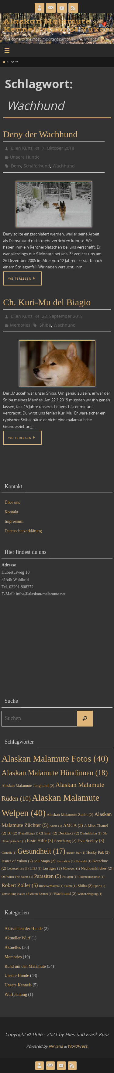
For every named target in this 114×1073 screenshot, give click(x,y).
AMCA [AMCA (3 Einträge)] (73, 825)
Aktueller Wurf (17, 938)
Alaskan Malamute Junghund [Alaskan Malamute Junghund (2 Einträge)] (28, 785)
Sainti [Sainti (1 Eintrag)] (70, 886)
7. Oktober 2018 (58, 148)
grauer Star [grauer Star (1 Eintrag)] (75, 852)
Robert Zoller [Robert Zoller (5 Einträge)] (20, 885)
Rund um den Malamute (25, 966)
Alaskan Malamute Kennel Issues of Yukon (57, 25)
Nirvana (56, 1046)
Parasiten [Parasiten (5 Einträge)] (47, 876)
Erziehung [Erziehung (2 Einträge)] (65, 840)
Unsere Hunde (25, 157)
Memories (20, 325)
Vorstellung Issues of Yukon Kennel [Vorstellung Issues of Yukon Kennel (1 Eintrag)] (27, 893)
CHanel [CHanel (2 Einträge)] (48, 833)
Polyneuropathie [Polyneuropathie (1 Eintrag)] (91, 876)
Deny (16, 166)
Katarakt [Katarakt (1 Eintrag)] (84, 861)
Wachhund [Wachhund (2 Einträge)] (65, 893)
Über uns (12, 502)
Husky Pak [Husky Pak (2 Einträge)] (97, 852)
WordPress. (77, 1046)
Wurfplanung (16, 994)
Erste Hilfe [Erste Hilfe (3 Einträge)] (40, 840)
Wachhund (64, 166)
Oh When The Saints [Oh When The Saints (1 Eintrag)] (17, 876)
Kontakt (11, 512)
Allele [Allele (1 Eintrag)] (56, 825)
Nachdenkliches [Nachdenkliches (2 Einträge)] (96, 868)
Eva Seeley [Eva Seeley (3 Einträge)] (91, 840)
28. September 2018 (62, 316)
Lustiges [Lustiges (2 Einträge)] (52, 868)
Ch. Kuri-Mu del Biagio (47, 302)
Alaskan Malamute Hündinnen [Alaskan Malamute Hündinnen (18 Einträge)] (55, 773)
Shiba (45, 325)
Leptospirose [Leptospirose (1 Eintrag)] (18, 868)
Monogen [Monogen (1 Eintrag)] (71, 868)
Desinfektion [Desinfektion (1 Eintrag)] (91, 833)
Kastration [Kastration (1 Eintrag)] (65, 861)
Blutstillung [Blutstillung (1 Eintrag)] (28, 833)
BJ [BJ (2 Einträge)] (12, 833)
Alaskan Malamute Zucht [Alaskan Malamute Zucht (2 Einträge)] (70, 814)
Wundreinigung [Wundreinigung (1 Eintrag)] (90, 893)
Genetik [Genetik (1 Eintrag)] (9, 852)
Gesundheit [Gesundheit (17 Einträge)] (41, 851)
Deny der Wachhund (40, 134)
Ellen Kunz (22, 148)
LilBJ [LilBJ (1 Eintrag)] (36, 868)
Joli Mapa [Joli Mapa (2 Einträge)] (44, 861)
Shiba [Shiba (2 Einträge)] (85, 885)
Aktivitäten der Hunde (24, 928)
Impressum (14, 521)
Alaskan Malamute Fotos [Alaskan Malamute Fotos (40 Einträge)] (55, 758)
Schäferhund (37, 166)
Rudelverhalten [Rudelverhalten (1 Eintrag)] (51, 886)
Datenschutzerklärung (23, 531)
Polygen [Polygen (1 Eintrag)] (70, 876)
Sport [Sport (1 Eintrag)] (99, 886)
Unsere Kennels (18, 985)
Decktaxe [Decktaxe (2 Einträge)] (68, 833)
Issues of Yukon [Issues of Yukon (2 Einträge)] (17, 861)
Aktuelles (13, 947)
